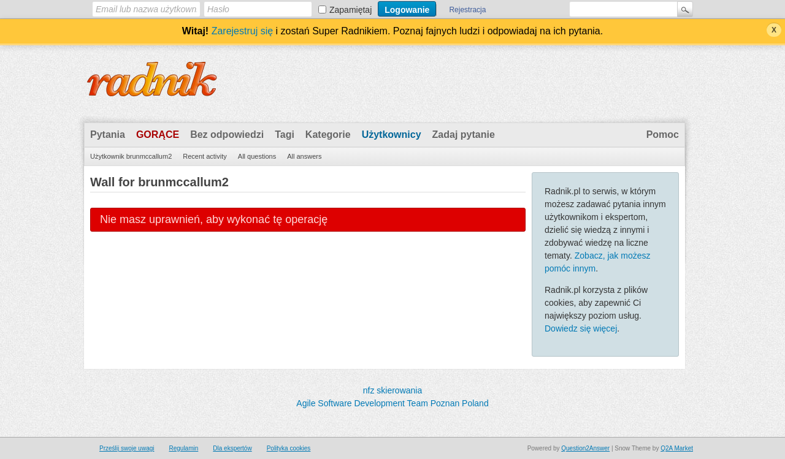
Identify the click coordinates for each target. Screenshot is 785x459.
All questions (257, 156)
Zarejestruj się (242, 31)
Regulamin (183, 448)
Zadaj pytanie (463, 134)
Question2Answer (585, 448)
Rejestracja (467, 10)
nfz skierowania (393, 390)
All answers (304, 156)
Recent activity (205, 156)
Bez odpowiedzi (227, 134)
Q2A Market (677, 448)
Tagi (284, 134)
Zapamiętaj (350, 10)
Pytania (107, 134)
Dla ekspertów (232, 448)
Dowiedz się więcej (581, 328)
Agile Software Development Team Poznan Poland (392, 403)
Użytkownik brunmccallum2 (131, 156)
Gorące (157, 134)
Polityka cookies (289, 448)
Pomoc (662, 134)
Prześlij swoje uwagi (126, 448)
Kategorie (328, 134)
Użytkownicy (391, 134)
